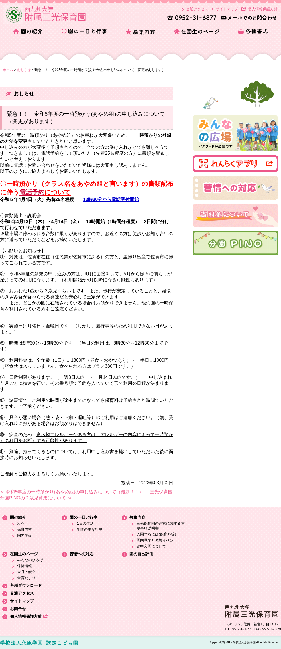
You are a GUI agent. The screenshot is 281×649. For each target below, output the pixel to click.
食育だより (26, 578)
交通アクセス (197, 9)
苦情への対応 (81, 554)
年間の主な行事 (90, 529)
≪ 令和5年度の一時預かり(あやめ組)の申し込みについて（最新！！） (72, 491)
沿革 (21, 523)
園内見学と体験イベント (157, 540)
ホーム (8, 70)
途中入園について (151, 546)
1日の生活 (85, 523)
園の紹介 (18, 517)
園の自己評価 (141, 554)
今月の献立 (26, 572)
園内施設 (24, 535)
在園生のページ (24, 554)
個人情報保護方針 (263, 9)
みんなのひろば (30, 560)
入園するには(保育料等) (156, 534)
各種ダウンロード (26, 585)
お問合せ (18, 608)
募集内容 (137, 517)
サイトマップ (227, 9)
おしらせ (24, 70)
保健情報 (24, 566)
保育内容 (24, 529)
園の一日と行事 (83, 517)
